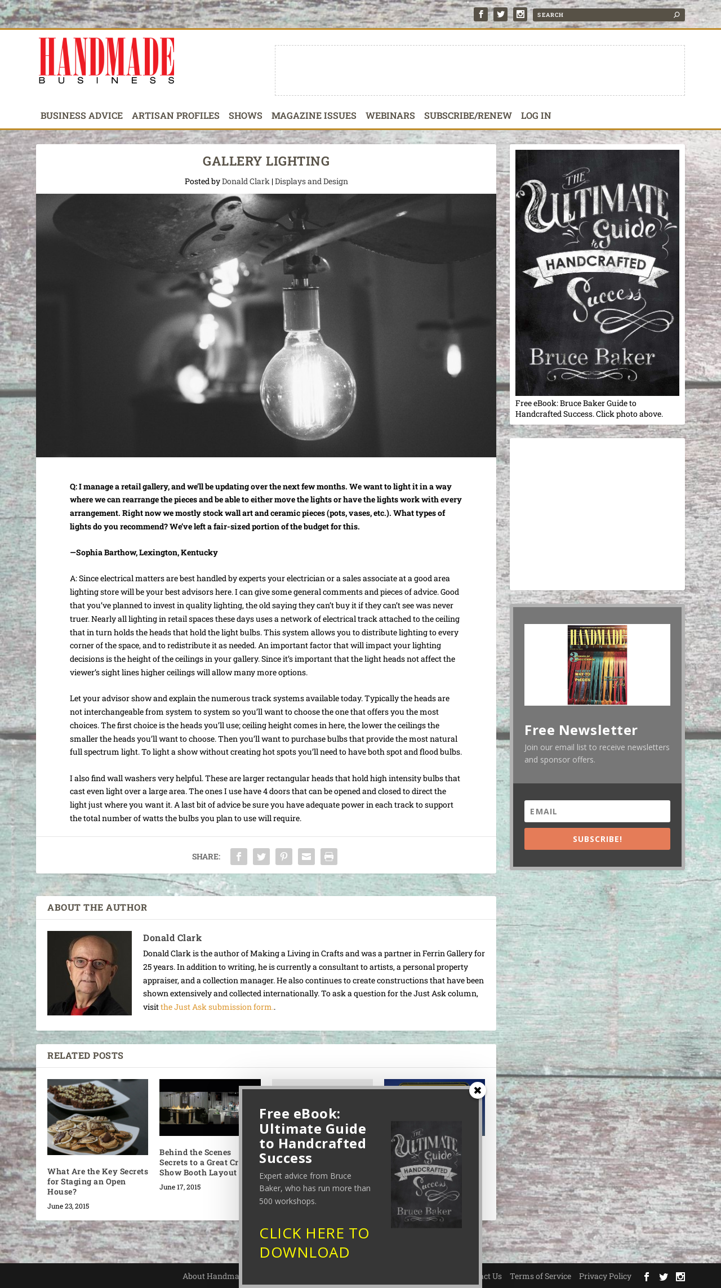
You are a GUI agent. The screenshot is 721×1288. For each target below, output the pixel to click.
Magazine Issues (314, 116)
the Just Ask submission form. (217, 1006)
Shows (245, 116)
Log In (536, 116)
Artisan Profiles (176, 116)
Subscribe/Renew (468, 116)
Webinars (390, 116)
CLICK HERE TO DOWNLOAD (314, 1246)
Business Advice (82, 116)
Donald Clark (246, 181)
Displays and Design (311, 181)
